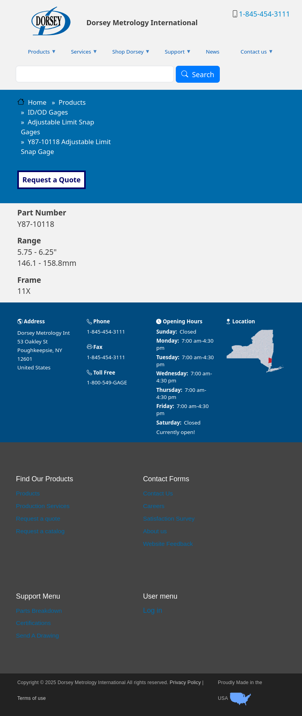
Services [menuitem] (79, 53)
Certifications (33, 623)
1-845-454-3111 (264, 14)
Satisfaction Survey (169, 518)
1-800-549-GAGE (107, 382)
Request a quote (38, 518)
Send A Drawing (37, 635)
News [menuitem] (212, 51)
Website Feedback (168, 543)
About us (155, 531)
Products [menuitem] (37, 53)
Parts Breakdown (39, 610)
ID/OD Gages (48, 112)
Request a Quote (51, 179)
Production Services (43, 506)
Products (72, 102)
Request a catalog (40, 531)
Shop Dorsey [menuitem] (126, 53)
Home (37, 102)
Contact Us (158, 493)
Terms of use (31, 698)
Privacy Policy (185, 682)
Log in (152, 610)
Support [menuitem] (172, 53)
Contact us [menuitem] (252, 53)
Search (203, 74)
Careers (154, 506)
